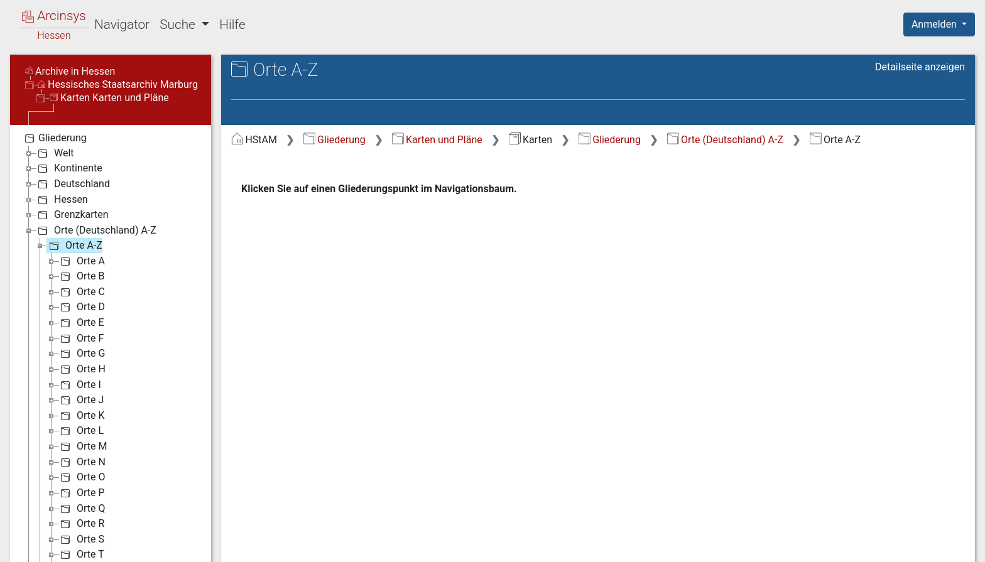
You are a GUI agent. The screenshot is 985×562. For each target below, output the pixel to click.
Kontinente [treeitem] (68, 168)
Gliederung (334, 140)
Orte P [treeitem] (81, 492)
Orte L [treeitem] (81, 430)
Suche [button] (179, 24)
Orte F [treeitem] (81, 338)
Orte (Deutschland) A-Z (725, 140)
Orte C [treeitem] (81, 292)
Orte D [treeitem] (81, 307)
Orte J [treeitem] (81, 400)
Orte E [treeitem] (81, 322)
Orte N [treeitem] (82, 462)
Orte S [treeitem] (81, 539)
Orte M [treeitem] (82, 446)
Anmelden (935, 24)
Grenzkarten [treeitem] (72, 214)
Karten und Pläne (437, 140)
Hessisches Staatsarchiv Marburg (118, 84)
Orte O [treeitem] (81, 477)
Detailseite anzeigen (920, 67)
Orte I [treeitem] (79, 384)
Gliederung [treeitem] (54, 138)
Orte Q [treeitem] (81, 508)
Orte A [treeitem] (81, 261)
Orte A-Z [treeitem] (74, 245)
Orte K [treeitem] (81, 415)
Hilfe (232, 24)
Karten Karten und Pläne (109, 98)
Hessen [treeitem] (61, 199)
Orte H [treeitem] (82, 369)
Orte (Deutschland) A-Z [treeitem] (95, 230)
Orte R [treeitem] (81, 523)
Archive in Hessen (70, 71)
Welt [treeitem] (54, 153)
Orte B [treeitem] (81, 276)
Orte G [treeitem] (81, 353)
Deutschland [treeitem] (72, 184)
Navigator (122, 24)
